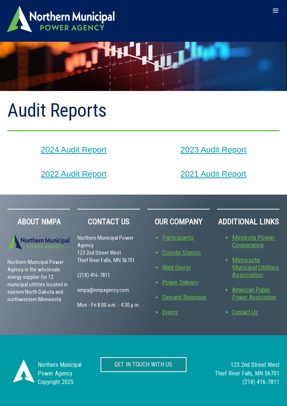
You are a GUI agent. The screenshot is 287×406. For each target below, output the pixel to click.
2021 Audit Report (213, 174)
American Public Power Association (254, 293)
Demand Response (184, 297)
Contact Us (245, 312)
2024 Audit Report (74, 149)
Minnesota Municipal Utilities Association (255, 267)
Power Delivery (180, 282)
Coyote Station (181, 252)
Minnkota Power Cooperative (253, 241)
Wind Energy (176, 267)
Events (170, 312)
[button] (276, 10)
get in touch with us (143, 363)
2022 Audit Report (74, 174)
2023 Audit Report (213, 149)
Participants (178, 237)
